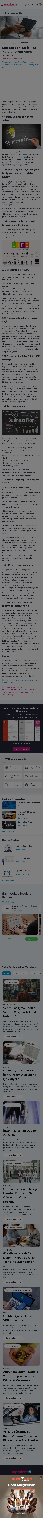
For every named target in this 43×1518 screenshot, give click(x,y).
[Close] (40, 1477)
